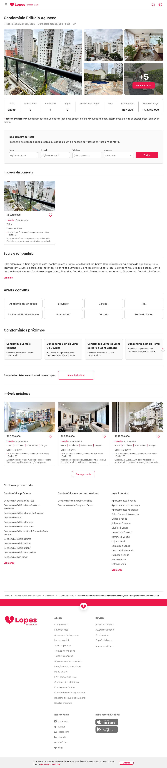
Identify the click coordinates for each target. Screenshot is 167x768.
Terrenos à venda (121, 536)
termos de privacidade (50, 764)
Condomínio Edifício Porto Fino (20, 552)
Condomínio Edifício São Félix (19, 500)
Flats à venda (119, 559)
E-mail (44, 150)
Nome (11, 150)
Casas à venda (119, 518)
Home (7, 595)
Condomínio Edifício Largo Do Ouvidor (23, 512)
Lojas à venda (119, 541)
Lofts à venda (119, 563)
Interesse (108, 150)
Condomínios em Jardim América (75, 500)
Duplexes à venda (121, 545)
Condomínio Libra (13, 517)
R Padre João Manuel (78, 264)
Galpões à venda (120, 554)
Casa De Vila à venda (123, 550)
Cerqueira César (112, 264)
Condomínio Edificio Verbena (19, 526)
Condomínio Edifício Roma (17, 538)
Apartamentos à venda (124, 500)
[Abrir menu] (6, 4)
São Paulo (145, 264)
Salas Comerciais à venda (125, 514)
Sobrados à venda (121, 523)
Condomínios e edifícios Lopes (27, 595)
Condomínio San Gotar (15, 556)
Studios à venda (120, 527)
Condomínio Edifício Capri (17, 547)
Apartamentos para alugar (126, 505)
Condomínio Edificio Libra (17, 543)
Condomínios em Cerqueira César (75, 505)
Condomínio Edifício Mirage (18, 521)
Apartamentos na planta (125, 509)
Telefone (76, 150)
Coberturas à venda (122, 532)
